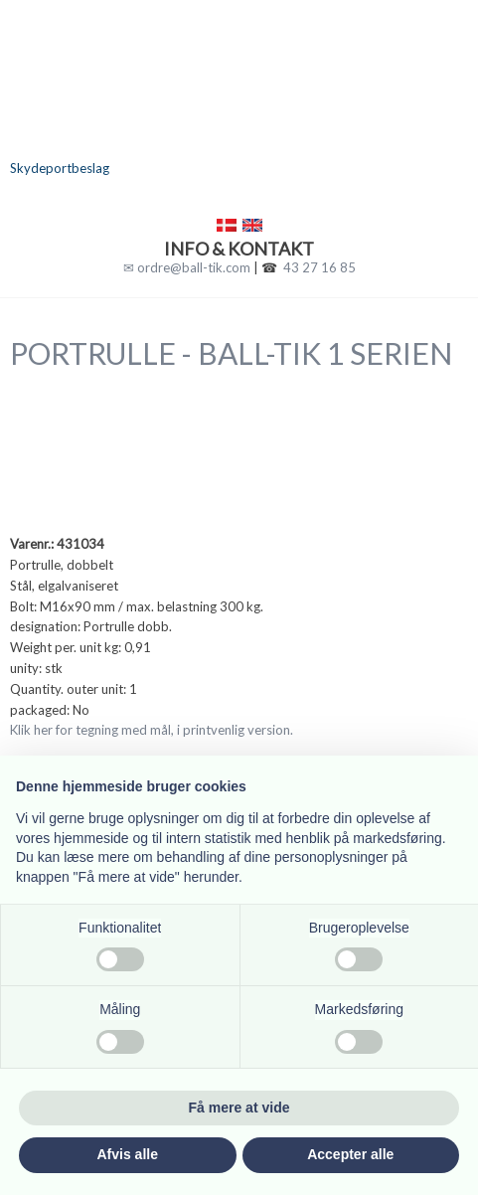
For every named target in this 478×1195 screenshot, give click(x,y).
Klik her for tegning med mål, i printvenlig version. (151, 730)
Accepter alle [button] (350, 1154)
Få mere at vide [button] (239, 1107)
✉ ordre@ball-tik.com (186, 267)
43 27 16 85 (319, 267)
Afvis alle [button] (127, 1154)
